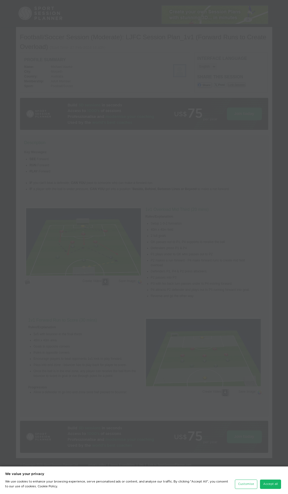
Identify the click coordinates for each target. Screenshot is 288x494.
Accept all (270, 484)
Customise (246, 484)
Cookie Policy (47, 486)
